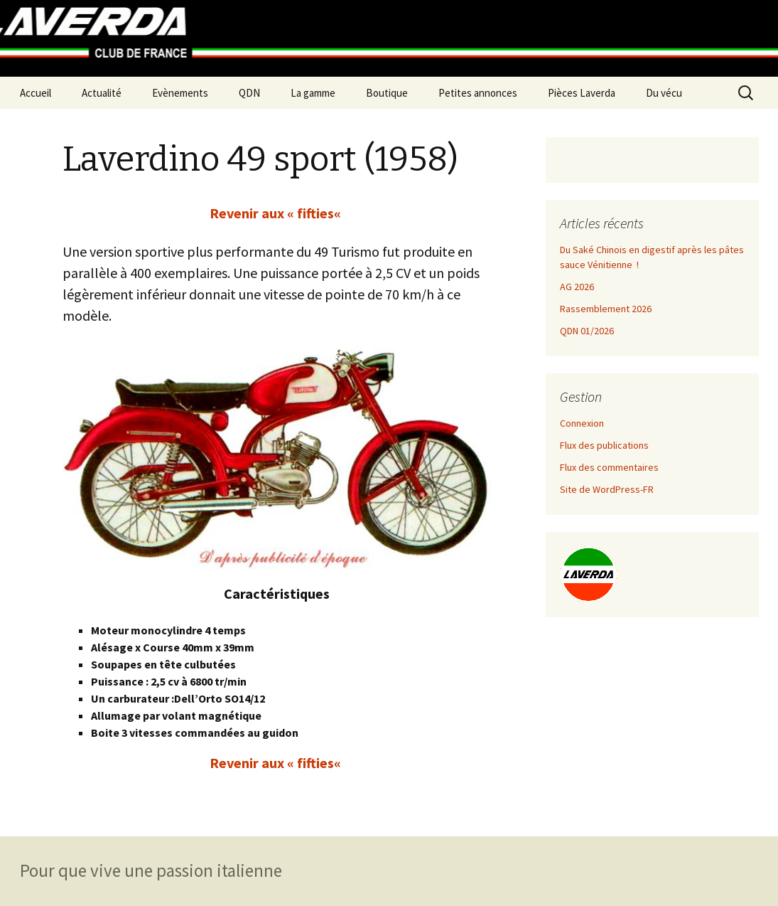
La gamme (313, 93)
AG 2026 (577, 286)
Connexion (582, 423)
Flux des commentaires (609, 467)
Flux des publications (604, 445)
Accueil (35, 93)
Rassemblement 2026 (606, 308)
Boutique (387, 93)
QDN (249, 93)
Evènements (180, 93)
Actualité (101, 93)
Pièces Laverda (581, 93)
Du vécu (664, 93)
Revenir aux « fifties (272, 213)
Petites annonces (477, 93)
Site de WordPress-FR (607, 489)
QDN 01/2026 (587, 330)
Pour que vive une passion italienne (151, 870)
